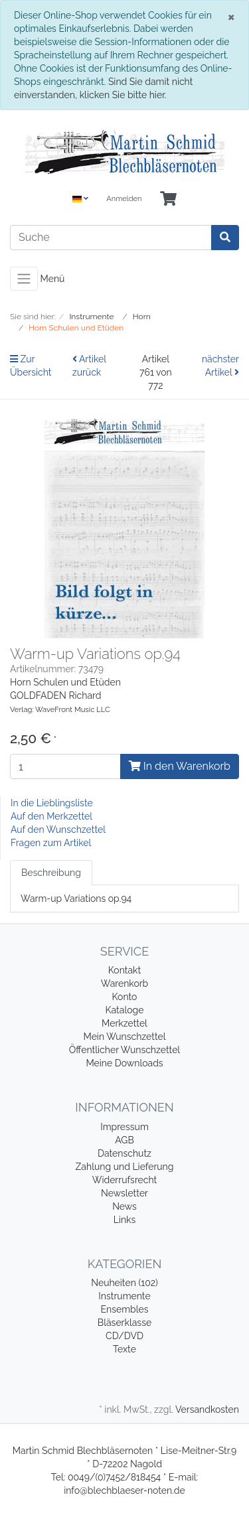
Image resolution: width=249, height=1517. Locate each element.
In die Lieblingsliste (52, 803)
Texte (124, 1349)
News (124, 1206)
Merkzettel (124, 1023)
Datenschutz (124, 1153)
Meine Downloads (124, 1063)
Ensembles (125, 1309)
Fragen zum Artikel (51, 842)
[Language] (80, 199)
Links (125, 1219)
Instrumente (124, 1296)
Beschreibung (51, 872)
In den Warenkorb (179, 766)
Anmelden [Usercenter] (123, 198)
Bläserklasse (124, 1322)
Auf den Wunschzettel (58, 829)
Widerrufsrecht (124, 1180)
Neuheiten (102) (124, 1282)
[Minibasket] (168, 199)
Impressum (124, 1126)
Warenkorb (125, 983)
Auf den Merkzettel (51, 816)
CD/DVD (124, 1336)
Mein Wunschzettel (124, 1036)
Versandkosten (207, 1409)
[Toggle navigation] (24, 279)
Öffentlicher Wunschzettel (124, 1050)
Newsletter (124, 1193)
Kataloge (125, 1010)
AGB (124, 1140)
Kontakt (124, 970)
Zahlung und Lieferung (125, 1166)
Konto (124, 996)
